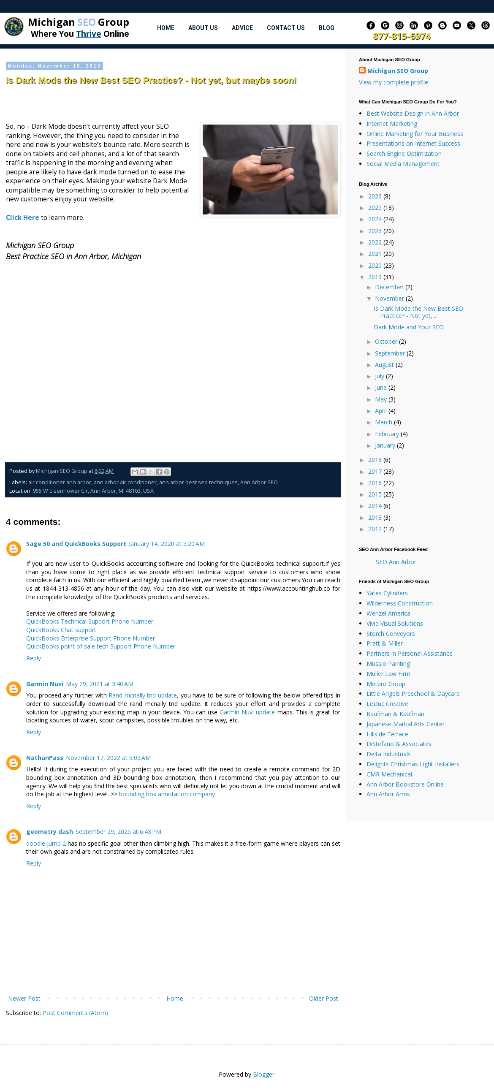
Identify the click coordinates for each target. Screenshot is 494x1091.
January (386, 445)
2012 (375, 529)
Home (165, 27)
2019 (375, 277)
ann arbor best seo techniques (198, 482)
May (381, 399)
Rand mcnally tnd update (143, 695)
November (390, 298)
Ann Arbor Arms (388, 794)
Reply (33, 658)
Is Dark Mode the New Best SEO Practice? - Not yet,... (418, 312)
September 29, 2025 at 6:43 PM (118, 832)
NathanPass (44, 758)
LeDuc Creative (387, 704)
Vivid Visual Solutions (394, 623)
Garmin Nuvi (44, 684)
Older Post (323, 998)
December (390, 287)
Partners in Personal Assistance (409, 653)
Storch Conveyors (390, 634)
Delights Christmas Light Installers (412, 764)
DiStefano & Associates (399, 744)
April (381, 411)
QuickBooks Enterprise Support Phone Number (90, 638)
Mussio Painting (388, 663)
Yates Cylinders (387, 593)
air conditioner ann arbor (59, 482)
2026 (375, 196)
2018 (375, 460)
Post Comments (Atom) (75, 1013)
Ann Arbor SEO (259, 482)
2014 (375, 506)
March (384, 422)
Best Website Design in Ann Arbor (412, 113)
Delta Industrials (388, 754)
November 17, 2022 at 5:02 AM (108, 758)
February (388, 434)
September (391, 353)
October (387, 341)
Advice (242, 27)
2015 (375, 494)
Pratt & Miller (384, 643)
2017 (375, 471)
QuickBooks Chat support (61, 630)
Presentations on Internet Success (413, 143)
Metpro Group (385, 684)
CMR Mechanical (389, 774)
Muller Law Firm (388, 674)
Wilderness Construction (399, 603)
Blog (326, 27)
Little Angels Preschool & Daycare (413, 693)
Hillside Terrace (387, 734)
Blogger (263, 1074)
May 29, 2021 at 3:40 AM (99, 684)
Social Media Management (403, 164)
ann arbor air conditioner (125, 482)
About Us (203, 27)
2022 (375, 242)
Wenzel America (388, 613)
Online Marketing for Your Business (414, 134)
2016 (375, 483)
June (381, 387)
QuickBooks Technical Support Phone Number (89, 621)
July (380, 376)
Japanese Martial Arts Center (405, 724)
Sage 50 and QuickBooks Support (76, 544)
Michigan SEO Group (397, 71)
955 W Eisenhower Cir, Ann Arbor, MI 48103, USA (93, 490)
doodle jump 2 (46, 843)
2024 (375, 219)
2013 (375, 517)
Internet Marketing (391, 123)
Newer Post (24, 998)
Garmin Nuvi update (247, 712)
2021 (375, 254)
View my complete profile (393, 82)
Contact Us (286, 27)
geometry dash (49, 832)
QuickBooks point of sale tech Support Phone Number (100, 646)
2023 (375, 231)
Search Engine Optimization (404, 153)
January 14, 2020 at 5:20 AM (167, 544)
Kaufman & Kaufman (395, 714)
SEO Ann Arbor (396, 562)
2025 (375, 208)
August (385, 365)
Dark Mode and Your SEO (409, 327)
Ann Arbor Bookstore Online (405, 784)
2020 (375, 265)
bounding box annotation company (167, 794)
